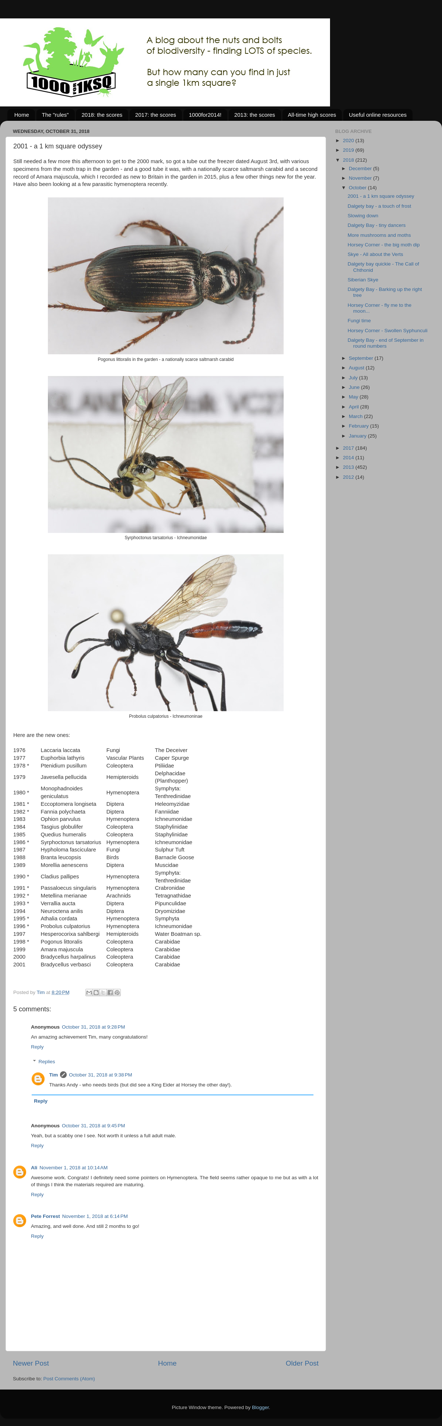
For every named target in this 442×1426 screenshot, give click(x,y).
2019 (349, 150)
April (354, 407)
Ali (34, 1167)
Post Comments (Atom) (69, 1378)
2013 (349, 467)
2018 (349, 160)
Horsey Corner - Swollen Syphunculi (388, 330)
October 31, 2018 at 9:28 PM (93, 1027)
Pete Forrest (45, 1216)
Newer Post (31, 1363)
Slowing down (363, 215)
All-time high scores (312, 115)
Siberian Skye (363, 279)
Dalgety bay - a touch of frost (379, 206)
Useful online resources (378, 115)
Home (21, 115)
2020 (349, 140)
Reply (37, 1047)
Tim (53, 1075)
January (358, 436)
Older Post (302, 1363)
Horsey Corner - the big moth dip (384, 244)
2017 (349, 448)
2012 (349, 477)
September (362, 358)
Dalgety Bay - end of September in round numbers (386, 343)
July (354, 377)
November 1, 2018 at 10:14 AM (73, 1167)
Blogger (260, 1407)
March (356, 416)
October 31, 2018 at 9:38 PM (100, 1075)
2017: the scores (155, 115)
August (357, 367)
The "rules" (55, 115)
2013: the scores (254, 115)
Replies (47, 1061)
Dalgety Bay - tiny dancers (377, 225)
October (358, 187)
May (354, 397)
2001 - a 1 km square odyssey (381, 196)
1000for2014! (205, 115)
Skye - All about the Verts (375, 254)
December (361, 168)
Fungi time (359, 320)
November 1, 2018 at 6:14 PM (95, 1216)
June (355, 387)
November (361, 178)
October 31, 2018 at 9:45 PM (93, 1125)
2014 (349, 457)
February (359, 426)
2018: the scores (101, 115)
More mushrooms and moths (379, 235)
